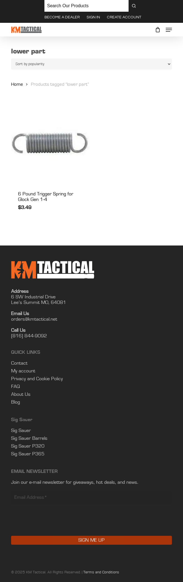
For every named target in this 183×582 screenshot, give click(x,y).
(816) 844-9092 (29, 335)
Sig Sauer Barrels (29, 438)
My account (23, 371)
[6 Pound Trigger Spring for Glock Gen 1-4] (50, 144)
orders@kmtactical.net (34, 319)
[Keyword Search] (86, 6)
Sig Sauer (21, 430)
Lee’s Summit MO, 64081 (38, 302)
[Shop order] (91, 64)
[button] (169, 30)
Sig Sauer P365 (27, 453)
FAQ (15, 386)
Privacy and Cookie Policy (37, 378)
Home (17, 84)
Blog (15, 402)
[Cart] (157, 29)
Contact (19, 363)
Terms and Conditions (101, 572)
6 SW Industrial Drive (33, 296)
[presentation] (53, 524)
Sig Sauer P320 (27, 446)
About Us (21, 394)
